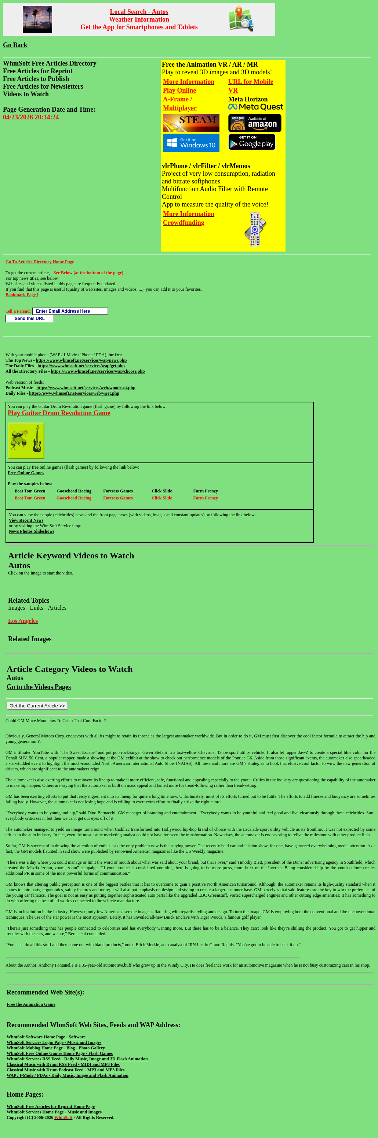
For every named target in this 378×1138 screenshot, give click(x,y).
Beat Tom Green (30, 491)
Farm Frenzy (205, 491)
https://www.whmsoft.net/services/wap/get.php (81, 365)
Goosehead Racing (74, 491)
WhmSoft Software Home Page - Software (46, 1037)
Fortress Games (118, 491)
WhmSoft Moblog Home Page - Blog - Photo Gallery (56, 1047)
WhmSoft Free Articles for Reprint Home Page (51, 1106)
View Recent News (26, 520)
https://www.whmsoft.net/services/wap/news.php (81, 360)
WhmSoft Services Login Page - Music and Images (54, 1042)
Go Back (15, 45)
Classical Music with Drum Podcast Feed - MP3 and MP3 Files (65, 1069)
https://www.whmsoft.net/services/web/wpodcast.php (85, 387)
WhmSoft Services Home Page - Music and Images (54, 1112)
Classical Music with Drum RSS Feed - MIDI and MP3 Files (63, 1064)
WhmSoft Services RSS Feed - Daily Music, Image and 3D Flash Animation (77, 1058)
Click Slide (162, 491)
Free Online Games (26, 472)
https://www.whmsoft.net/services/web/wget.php (74, 393)
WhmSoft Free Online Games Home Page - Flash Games (60, 1053)
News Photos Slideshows (31, 531)
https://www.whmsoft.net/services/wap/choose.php (98, 371)
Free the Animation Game (31, 1004)
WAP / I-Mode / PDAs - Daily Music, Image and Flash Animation (67, 1075)
